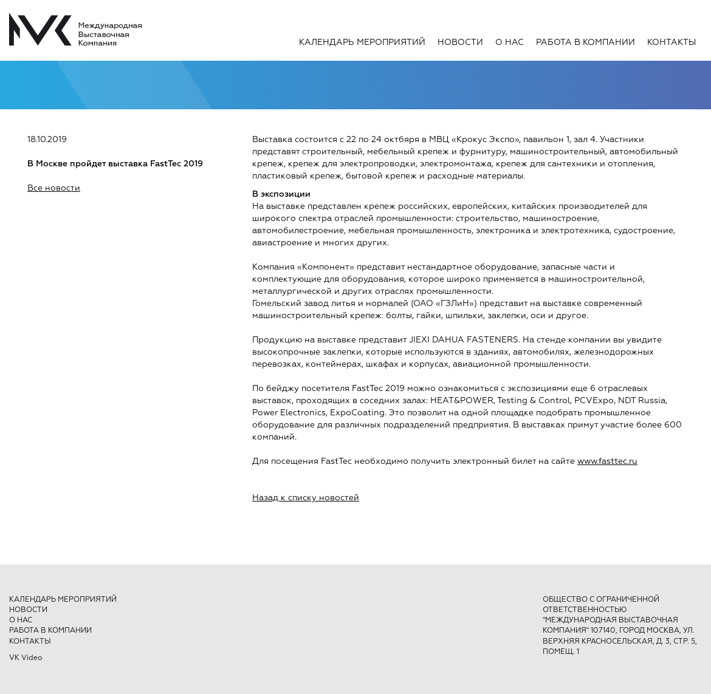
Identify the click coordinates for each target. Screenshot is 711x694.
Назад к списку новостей (305, 498)
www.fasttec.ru (607, 461)
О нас (509, 42)
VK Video (25, 658)
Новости (460, 42)
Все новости (53, 188)
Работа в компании (585, 42)
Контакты (671, 42)
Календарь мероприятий (362, 42)
